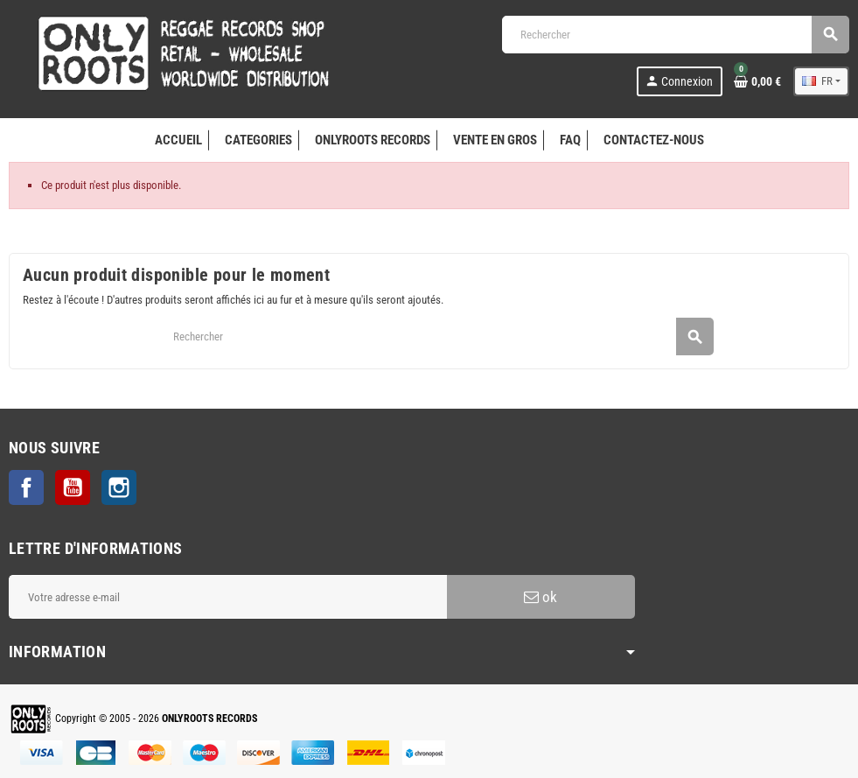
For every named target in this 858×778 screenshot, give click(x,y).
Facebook (26, 487)
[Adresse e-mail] (228, 597)
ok (540, 597)
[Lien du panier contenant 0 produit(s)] (757, 81)
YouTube (72, 487)
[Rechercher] (675, 34)
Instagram (118, 487)
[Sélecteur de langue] (821, 81)
